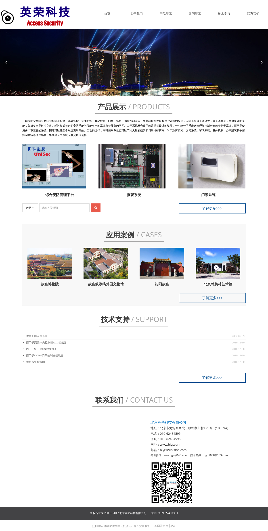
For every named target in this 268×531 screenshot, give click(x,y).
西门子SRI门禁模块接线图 (41, 349)
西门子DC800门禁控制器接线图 (44, 355)
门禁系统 (208, 195)
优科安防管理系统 (37, 336)
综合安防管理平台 (59, 195)
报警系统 (134, 195)
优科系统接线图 (35, 362)
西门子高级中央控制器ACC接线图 (46, 342)
